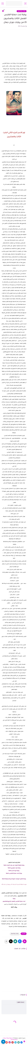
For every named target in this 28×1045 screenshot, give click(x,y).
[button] (20, 941)
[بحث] (2, 3)
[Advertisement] (14, 47)
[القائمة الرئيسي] (25, 3)
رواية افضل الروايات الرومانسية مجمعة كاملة (14, 879)
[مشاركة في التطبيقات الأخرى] (6, 941)
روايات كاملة (14, 907)
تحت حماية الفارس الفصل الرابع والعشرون (14, 901)
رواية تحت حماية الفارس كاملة (14, 873)
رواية (14, 898)
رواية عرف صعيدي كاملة (14, 868)
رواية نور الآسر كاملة (14, 870)
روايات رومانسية (21, 11)
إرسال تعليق (20, 1002)
